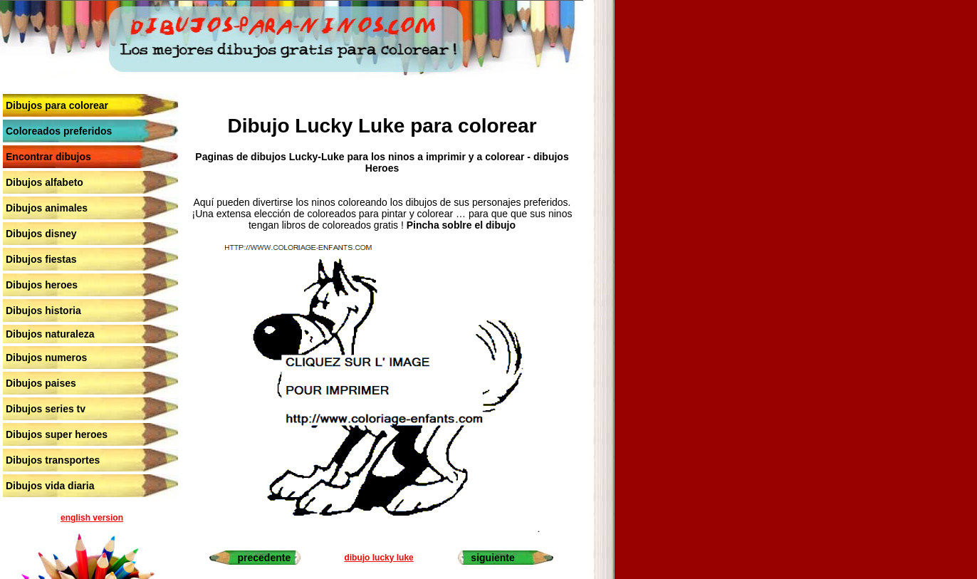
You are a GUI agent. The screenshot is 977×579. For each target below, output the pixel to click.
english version (92, 518)
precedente (264, 557)
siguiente (492, 557)
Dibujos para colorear (57, 105)
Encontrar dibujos (48, 156)
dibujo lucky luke (378, 558)
